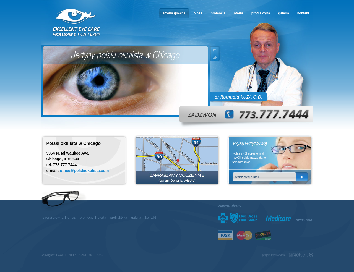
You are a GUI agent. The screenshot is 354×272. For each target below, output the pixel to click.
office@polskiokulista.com (84, 170)
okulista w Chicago (76, 22)
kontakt (303, 13)
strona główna (174, 13)
